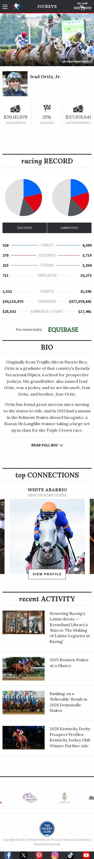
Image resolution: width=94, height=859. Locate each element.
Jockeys (47, 6)
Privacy (55, 839)
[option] (47, 535)
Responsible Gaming (47, 844)
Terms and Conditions (76, 839)
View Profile (47, 574)
